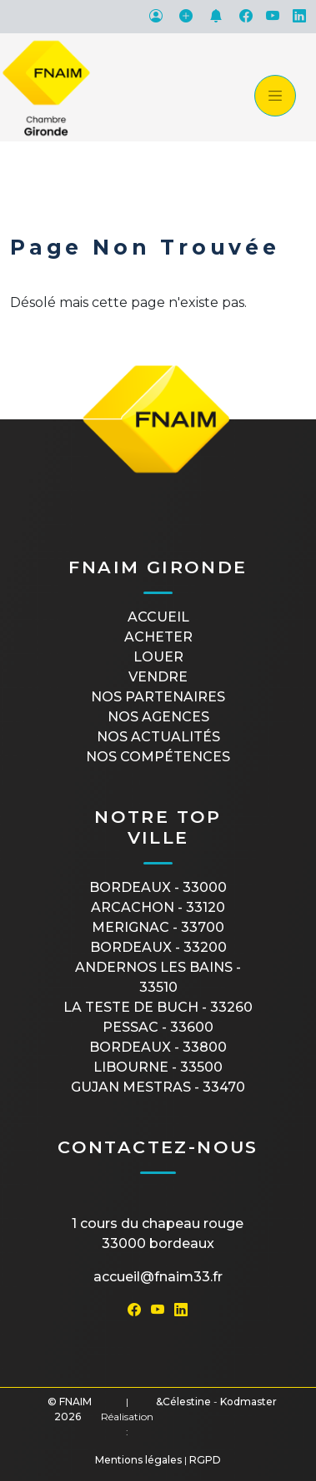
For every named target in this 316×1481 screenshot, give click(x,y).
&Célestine (183, 1401)
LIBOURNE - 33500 (158, 1067)
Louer (158, 657)
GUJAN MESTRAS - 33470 (158, 1087)
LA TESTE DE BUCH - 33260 (158, 1007)
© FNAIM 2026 (70, 1409)
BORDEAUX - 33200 (158, 947)
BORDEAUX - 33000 (158, 887)
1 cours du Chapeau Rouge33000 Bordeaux (157, 1233)
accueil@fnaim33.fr (158, 1277)
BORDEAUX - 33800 (158, 1047)
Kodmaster (248, 1401)
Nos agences (158, 717)
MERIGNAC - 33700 (158, 927)
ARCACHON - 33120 (158, 907)
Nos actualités (158, 737)
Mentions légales (138, 1460)
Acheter (158, 637)
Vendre (158, 677)
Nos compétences (158, 757)
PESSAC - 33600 (158, 1027)
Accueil (158, 617)
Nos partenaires (158, 697)
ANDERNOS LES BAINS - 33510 (158, 977)
